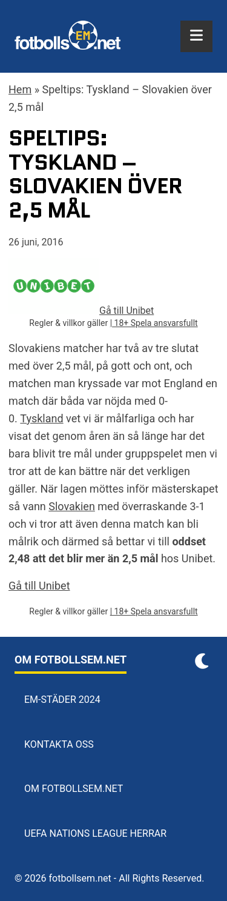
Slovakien (71, 506)
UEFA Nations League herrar (95, 833)
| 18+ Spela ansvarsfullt (154, 323)
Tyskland (41, 418)
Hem (19, 89)
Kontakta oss (59, 744)
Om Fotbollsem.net (73, 788)
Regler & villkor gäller (69, 323)
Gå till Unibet (39, 585)
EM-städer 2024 (62, 699)
